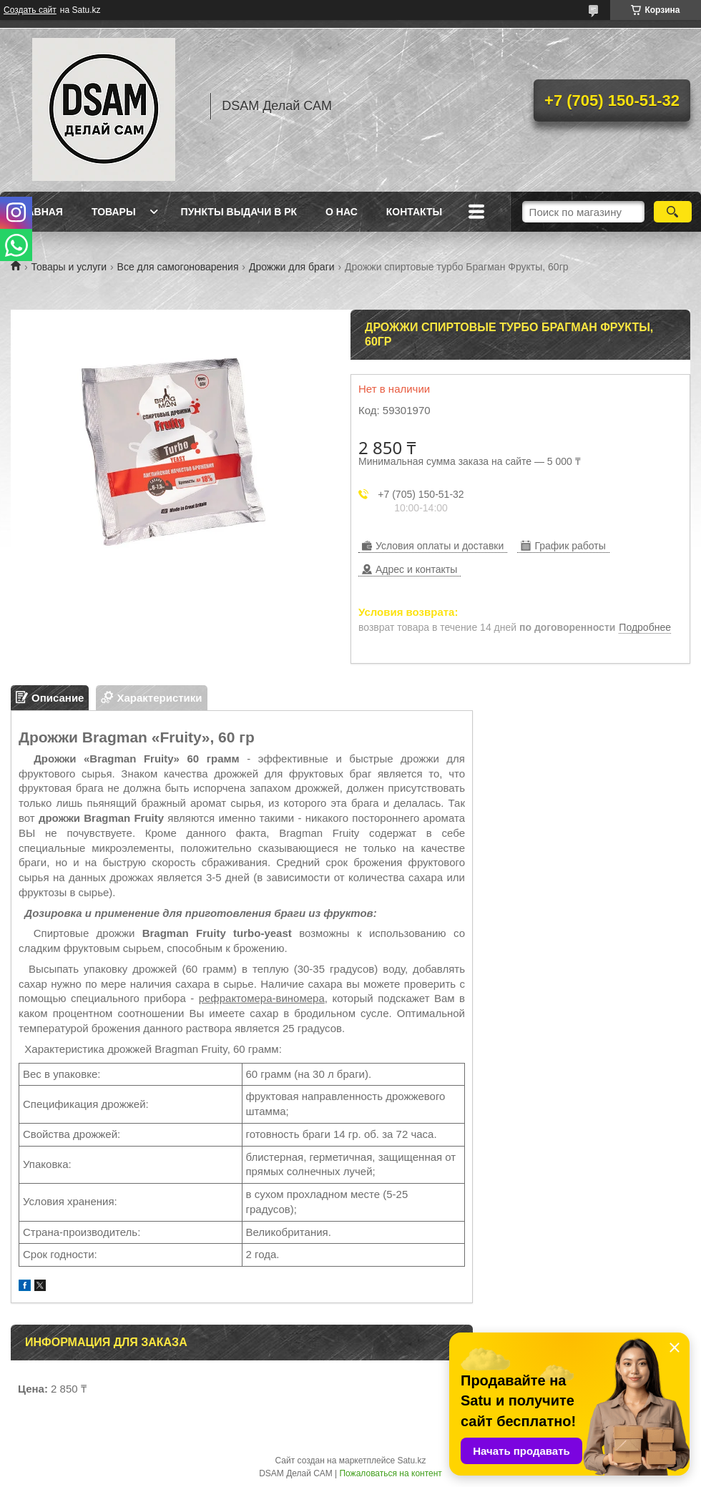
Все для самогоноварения (178, 267)
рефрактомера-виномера (262, 998)
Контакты (414, 211)
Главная (38, 211)
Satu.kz (411, 1461)
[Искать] (673, 211)
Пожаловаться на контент (390, 1473)
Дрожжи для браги (292, 267)
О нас (341, 211)
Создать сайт (30, 10)
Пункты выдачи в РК (239, 211)
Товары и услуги (69, 267)
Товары (114, 211)
